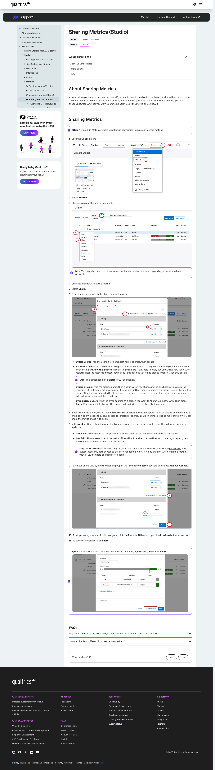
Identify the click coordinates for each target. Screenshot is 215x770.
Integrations (162, 719)
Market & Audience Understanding (28, 744)
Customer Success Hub (120, 706)
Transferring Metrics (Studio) (42, 104)
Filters (29, 77)
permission (127, 130)
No (183, 657)
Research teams (67, 730)
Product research (68, 735)
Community (114, 702)
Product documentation (120, 711)
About (160, 702)
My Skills (145, 17)
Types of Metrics (36, 90)
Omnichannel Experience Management (30, 730)
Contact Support (166, 17)
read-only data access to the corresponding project (115, 451)
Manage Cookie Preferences (89, 763)
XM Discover (28, 46)
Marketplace (163, 715)
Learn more (29, 132)
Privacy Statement (21, 763)
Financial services (68, 706)
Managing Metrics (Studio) (41, 95)
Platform (161, 706)
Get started (29, 181)
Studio (27, 55)
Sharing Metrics (77, 69)
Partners (161, 724)
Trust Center (163, 728)
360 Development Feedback (25, 739)
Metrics (30, 82)
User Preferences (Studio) (38, 64)
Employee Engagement (23, 735)
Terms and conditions (42, 763)
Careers (160, 711)
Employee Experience (32, 42)
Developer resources (118, 715)
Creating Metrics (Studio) (41, 86)
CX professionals (68, 726)
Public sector (66, 711)
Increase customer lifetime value (27, 702)
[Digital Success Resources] (194, 4)
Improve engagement (22, 706)
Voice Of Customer (21, 726)
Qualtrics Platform (30, 29)
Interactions (32, 73)
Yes (171, 657)
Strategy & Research (31, 33)
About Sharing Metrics (81, 64)
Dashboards (32, 68)
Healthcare (65, 702)
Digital (63, 739)
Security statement (64, 763)
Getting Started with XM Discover (40, 51)
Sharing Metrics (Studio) (40, 99)
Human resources (68, 744)
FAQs (72, 74)
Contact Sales (189, 17)
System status (115, 724)
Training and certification (121, 719)
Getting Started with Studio (39, 60)
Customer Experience (32, 37)
